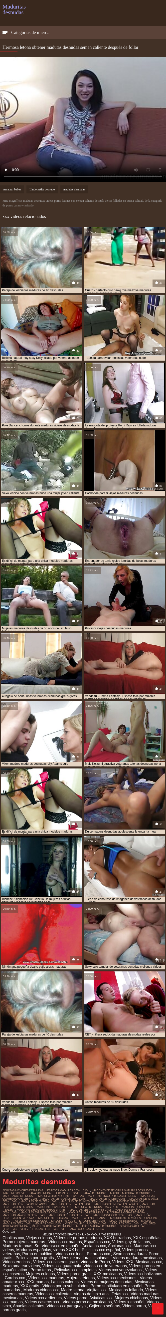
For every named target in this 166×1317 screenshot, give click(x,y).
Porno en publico (37, 1254)
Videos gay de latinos (131, 1242)
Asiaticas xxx (100, 1298)
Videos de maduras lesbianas (84, 1258)
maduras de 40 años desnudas (63, 1198)
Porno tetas (41, 1270)
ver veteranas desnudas (38, 1228)
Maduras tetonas (17, 1246)
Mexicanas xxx (149, 1262)
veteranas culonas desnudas (83, 1228)
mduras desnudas (47, 1223)
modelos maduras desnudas (85, 1223)
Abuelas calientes (28, 1306)
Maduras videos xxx (41, 1290)
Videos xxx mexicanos (117, 1278)
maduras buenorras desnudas (61, 1195)
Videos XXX (122, 1262)
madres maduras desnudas (130, 1193)
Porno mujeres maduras (24, 1242)
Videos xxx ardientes (43, 1298)
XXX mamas (37, 1282)
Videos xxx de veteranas (105, 1266)
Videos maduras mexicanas (137, 1258)
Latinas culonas (65, 1282)
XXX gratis (30, 1286)
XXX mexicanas (108, 1274)
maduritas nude (63, 1220)
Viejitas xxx (97, 1290)
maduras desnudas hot (54, 1206)
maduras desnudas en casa (70, 1204)
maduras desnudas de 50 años (24, 1204)
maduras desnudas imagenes (96, 1206)
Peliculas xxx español (101, 1250)
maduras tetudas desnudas (68, 1215)
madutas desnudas (74, 189)
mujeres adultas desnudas (52, 1226)
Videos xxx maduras (46, 1278)
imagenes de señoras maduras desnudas (122, 1190)
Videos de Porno (95, 1262)
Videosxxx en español (61, 1246)
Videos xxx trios (70, 1254)
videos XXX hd (66, 1250)
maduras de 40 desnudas (107, 1198)
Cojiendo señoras (104, 1306)
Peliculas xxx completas (75, 1270)
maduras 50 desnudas (18, 1195)
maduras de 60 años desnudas (82, 1201)
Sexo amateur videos (21, 1266)
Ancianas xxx (94, 1246)
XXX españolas (146, 1238)
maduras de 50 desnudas (38, 1201)
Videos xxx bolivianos (143, 1274)
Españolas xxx (97, 1242)
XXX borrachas (117, 1238)
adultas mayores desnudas (22, 1190)
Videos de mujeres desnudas (106, 1282)
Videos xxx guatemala (61, 1266)
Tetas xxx (120, 1294)
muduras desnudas (124, 1223)
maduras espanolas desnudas (42, 1212)
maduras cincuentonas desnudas (112, 1195)
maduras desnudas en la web (116, 1204)
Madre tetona (72, 1290)
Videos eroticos (16, 1262)
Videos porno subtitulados (65, 1286)
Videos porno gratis (74, 1274)
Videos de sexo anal (92, 1294)
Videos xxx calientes (53, 1294)
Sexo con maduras (130, 1254)
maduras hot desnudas (86, 1212)
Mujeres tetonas (80, 1278)
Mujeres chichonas (131, 1298)
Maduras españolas (33, 1250)
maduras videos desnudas (112, 1215)
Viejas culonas (39, 1238)
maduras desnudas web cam (90, 1209)
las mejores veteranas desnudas (81, 1193)
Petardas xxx (99, 1254)
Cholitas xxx (13, 1238)
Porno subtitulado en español (116, 1286)
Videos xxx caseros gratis (55, 1262)
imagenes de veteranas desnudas (27, 1193)
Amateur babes (12, 189)
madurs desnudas (92, 1220)
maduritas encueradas (89, 1217)
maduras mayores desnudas (23, 1215)
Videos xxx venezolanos (121, 1270)
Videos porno (75, 1298)
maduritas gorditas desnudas (24, 1220)
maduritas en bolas (53, 1217)
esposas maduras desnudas (67, 1190)
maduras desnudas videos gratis (41, 1209)
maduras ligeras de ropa (126, 1212)
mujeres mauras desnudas (96, 1226)
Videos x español (129, 1302)
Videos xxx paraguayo (66, 1306)
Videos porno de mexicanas (87, 1302)
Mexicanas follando (126, 1290)
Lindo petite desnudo (42, 189)
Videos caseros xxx (42, 1302)
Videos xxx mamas (65, 1242)
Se (36, 1246)
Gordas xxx (15, 1278)
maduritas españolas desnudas (133, 1217)
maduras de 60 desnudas (126, 1201)
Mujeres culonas (40, 1274)
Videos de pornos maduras (78, 1238)
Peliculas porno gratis (35, 1258)
